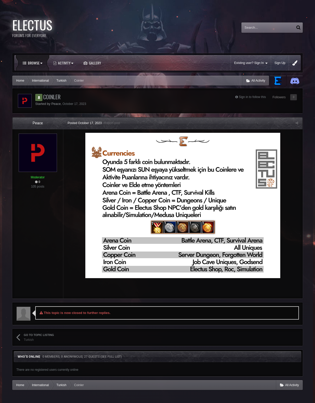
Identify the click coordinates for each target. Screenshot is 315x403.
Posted (85, 123)
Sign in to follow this (252, 97)
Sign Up (279, 63)
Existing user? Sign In (251, 63)
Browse (34, 63)
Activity (65, 63)
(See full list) (111, 356)
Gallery (94, 63)
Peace (56, 104)
